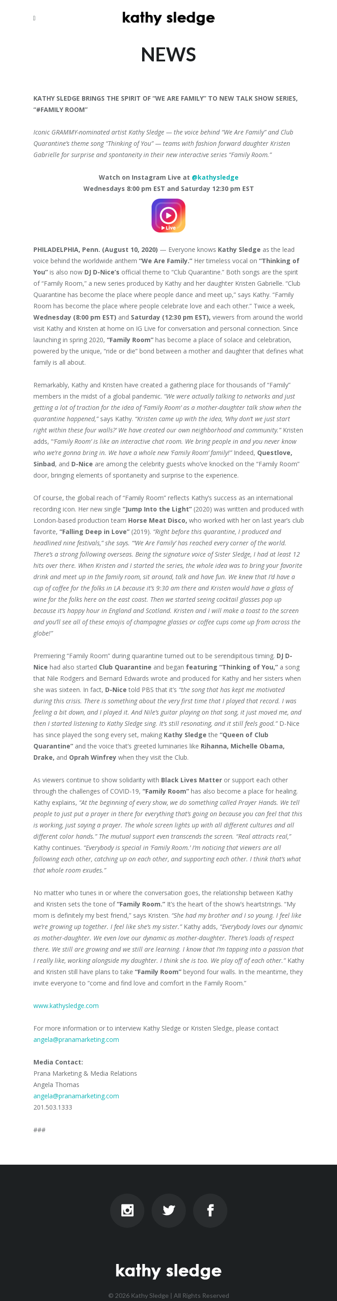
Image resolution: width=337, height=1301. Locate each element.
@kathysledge (215, 177)
